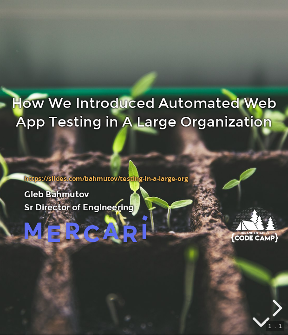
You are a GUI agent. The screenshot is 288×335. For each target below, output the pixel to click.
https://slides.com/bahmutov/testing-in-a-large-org (106, 178)
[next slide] (276, 308)
